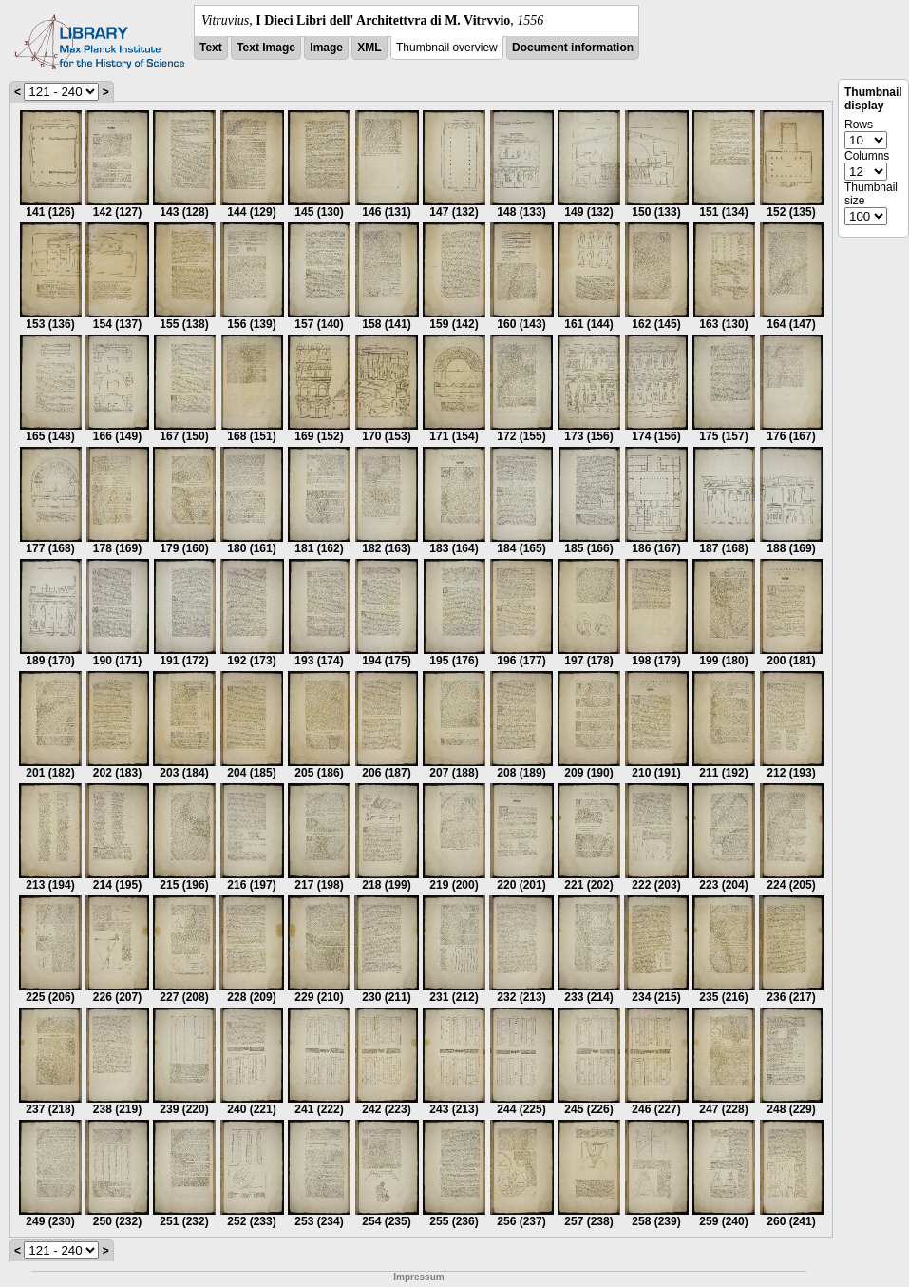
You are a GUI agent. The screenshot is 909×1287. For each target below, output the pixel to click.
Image (326, 47)
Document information (573, 47)
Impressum (418, 1277)
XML (369, 47)
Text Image (266, 47)
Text (210, 47)
